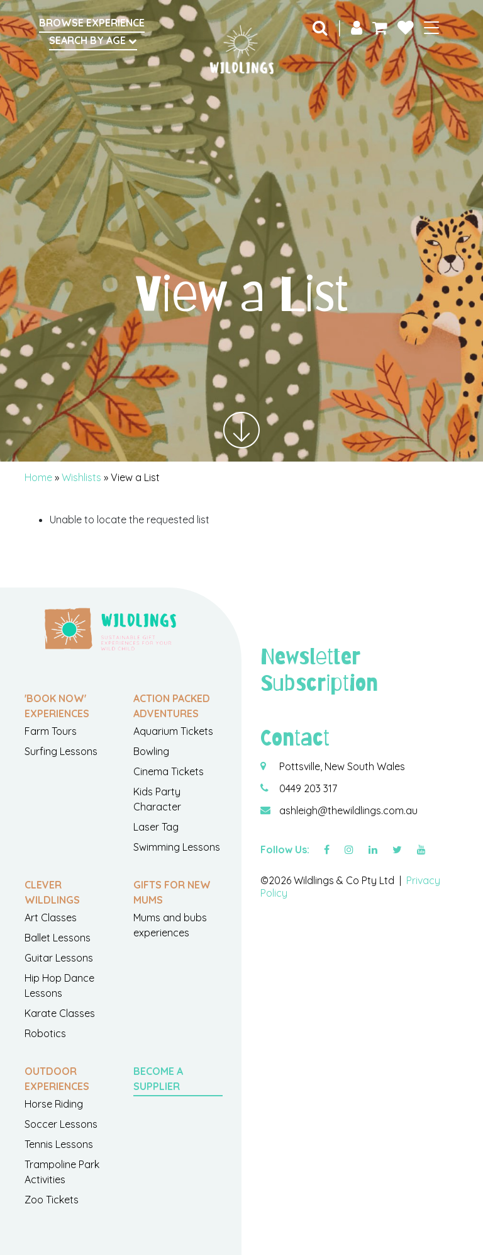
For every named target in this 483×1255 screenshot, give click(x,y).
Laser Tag (156, 827)
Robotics (45, 1033)
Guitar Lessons (59, 957)
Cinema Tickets (168, 771)
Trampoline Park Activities (62, 1172)
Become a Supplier (158, 1079)
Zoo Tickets (52, 1199)
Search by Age (93, 40)
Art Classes (51, 917)
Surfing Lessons (61, 751)
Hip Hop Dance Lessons (59, 985)
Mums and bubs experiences (170, 925)
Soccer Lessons (61, 1124)
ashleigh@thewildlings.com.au (348, 810)
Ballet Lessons (58, 937)
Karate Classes (60, 1013)
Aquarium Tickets (173, 731)
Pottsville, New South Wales (342, 766)
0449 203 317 (308, 788)
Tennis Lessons (59, 1144)
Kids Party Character (157, 799)
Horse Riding (54, 1104)
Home (38, 477)
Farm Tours (51, 731)
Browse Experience (92, 22)
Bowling (151, 751)
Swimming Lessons (176, 847)
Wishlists (81, 477)
